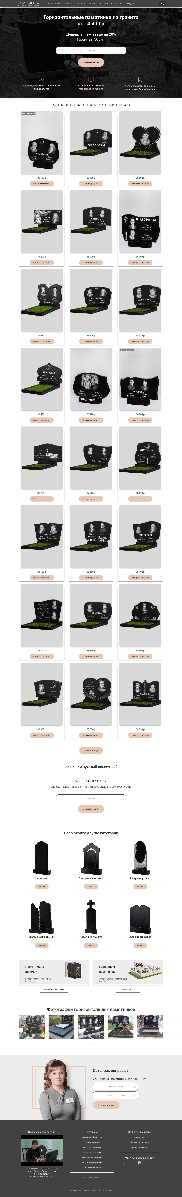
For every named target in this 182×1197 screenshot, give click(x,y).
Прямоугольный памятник (92, 1137)
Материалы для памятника (92, 1157)
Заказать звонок (91, 809)
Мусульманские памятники (92, 1162)
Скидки (130, 4)
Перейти (42, 886)
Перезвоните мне (106, 1105)
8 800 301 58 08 (139, 1137)
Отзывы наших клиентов (92, 1167)
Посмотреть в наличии (54, 990)
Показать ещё (91, 750)
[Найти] (101, 1177)
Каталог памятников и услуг (60, 4)
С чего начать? (106, 4)
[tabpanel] (32, 1029)
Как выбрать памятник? (92, 1147)
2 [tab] (92, 1043)
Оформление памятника (92, 1152)
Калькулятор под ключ (41, 184)
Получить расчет (91, 62)
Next (161, 1030)
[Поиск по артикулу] (91, 1177)
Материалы (81, 4)
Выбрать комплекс (128, 990)
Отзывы (93, 4)
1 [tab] (89, 1043)
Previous (20, 1030)
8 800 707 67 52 (91, 780)
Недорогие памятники (92, 1142)
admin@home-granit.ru (139, 1147)
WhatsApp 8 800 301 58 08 (139, 1142)
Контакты (119, 4)
